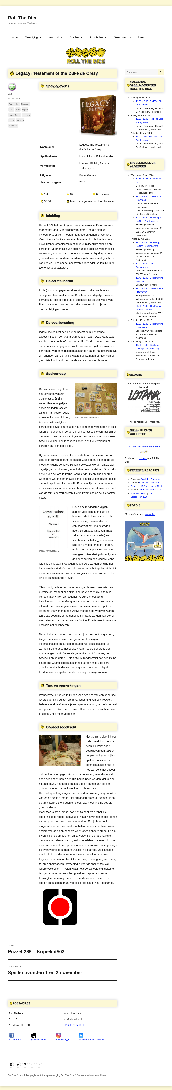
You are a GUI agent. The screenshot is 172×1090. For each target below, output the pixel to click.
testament (13, 126)
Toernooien (120, 37)
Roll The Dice (23, 17)
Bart (10, 94)
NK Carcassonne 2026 (151, 486)
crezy (11, 110)
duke (18, 110)
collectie (143, 458)
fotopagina (150, 514)
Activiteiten (96, 37)
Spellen (74, 37)
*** (163, 569)
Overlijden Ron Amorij (151, 479)
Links (141, 37)
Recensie (25, 104)
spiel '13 (20, 120)
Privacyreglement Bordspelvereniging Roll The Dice (49, 1075)
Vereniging (31, 37)
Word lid (54, 37)
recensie (26, 115)
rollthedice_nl (62, 1037)
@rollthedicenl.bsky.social (91, 1037)
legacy (25, 110)
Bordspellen (14, 104)
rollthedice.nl (15, 1037)
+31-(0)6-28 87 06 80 (74, 1025)
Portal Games (14, 115)
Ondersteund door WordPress (91, 1075)
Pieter (133, 486)
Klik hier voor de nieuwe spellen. (144, 446)
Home (14, 37)
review (11, 120)
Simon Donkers (138, 493)
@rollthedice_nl (38, 1037)
